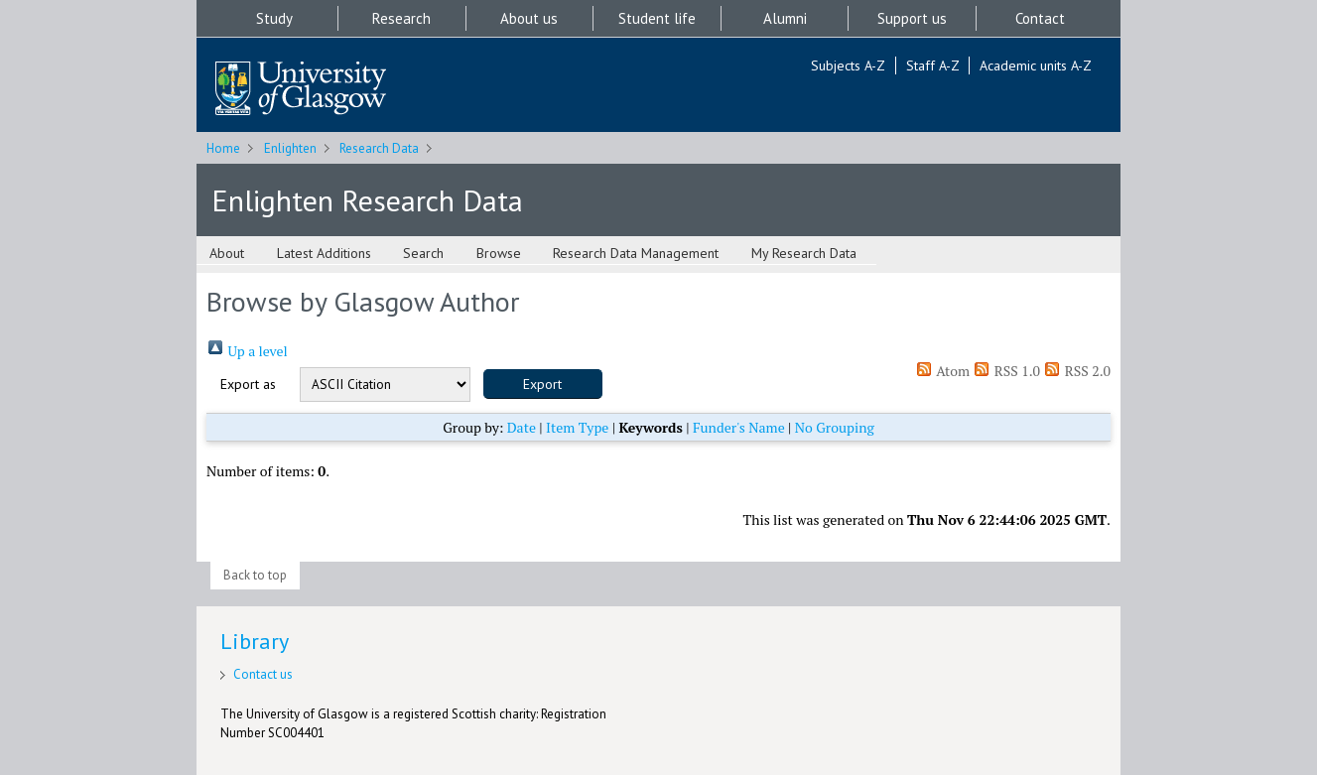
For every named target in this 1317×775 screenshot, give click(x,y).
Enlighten (290, 148)
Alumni (785, 18)
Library (254, 641)
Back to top (255, 575)
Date (521, 427)
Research (401, 18)
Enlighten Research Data (367, 200)
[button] (542, 384)
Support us (912, 18)
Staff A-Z (933, 65)
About (226, 253)
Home (223, 148)
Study (274, 18)
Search (423, 253)
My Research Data (803, 253)
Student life (657, 18)
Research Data (379, 148)
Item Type (577, 427)
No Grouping (834, 427)
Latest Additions (324, 253)
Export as (248, 384)
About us (529, 18)
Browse (498, 253)
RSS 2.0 (1077, 370)
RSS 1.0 (1006, 370)
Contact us (263, 674)
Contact (1040, 18)
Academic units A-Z (1036, 65)
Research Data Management (636, 253)
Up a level (247, 350)
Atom (942, 370)
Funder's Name (739, 427)
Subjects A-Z (848, 65)
